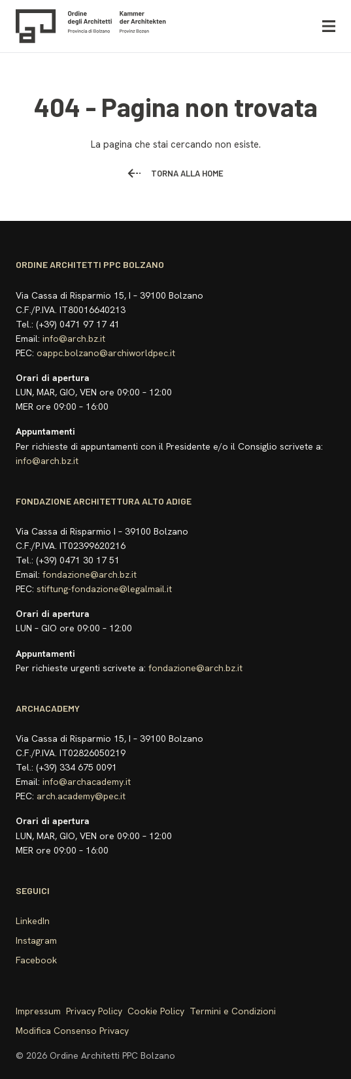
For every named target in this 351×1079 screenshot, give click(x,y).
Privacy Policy (94, 1011)
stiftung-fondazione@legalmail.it (104, 589)
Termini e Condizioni (233, 1011)
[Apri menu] (329, 26)
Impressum (38, 1011)
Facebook (36, 960)
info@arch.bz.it (73, 338)
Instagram (36, 940)
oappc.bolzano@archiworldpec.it (106, 353)
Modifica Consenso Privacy (72, 1031)
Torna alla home (175, 173)
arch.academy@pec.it (81, 796)
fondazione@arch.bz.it (89, 574)
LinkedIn (33, 921)
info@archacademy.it (86, 782)
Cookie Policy (155, 1011)
